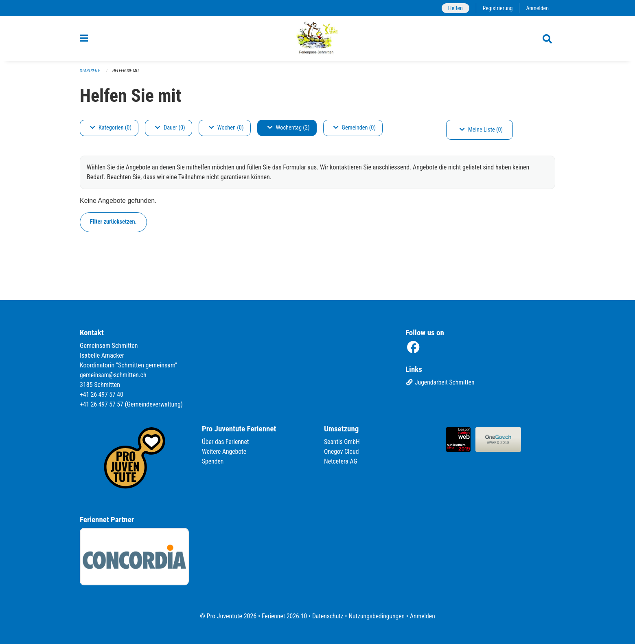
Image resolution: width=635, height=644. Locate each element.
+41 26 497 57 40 (102, 394)
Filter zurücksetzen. (113, 224)
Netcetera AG (341, 461)
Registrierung (497, 7)
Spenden (213, 461)
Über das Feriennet (226, 442)
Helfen (453, 7)
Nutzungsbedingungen (377, 616)
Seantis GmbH (342, 442)
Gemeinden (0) (354, 130)
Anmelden (537, 7)
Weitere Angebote (224, 451)
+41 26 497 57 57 (102, 404)
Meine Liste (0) (481, 132)
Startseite (90, 73)
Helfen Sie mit (127, 73)
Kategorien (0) (110, 130)
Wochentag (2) (288, 130)
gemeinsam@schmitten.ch (114, 375)
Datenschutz (327, 616)
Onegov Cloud (342, 451)
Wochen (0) (226, 130)
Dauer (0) (170, 130)
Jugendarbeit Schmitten (440, 383)
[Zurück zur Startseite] (317, 39)
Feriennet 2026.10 (283, 616)
